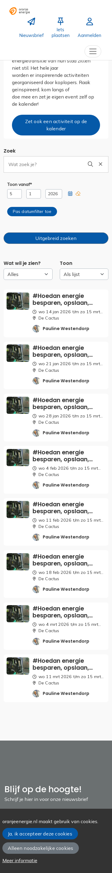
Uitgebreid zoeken (55, 238)
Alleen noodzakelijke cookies (40, 848)
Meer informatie (19, 860)
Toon (66, 263)
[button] (70, 194)
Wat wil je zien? (22, 263)
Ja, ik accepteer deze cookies (40, 834)
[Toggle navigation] (93, 51)
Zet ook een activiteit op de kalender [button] (56, 125)
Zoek (10, 150)
